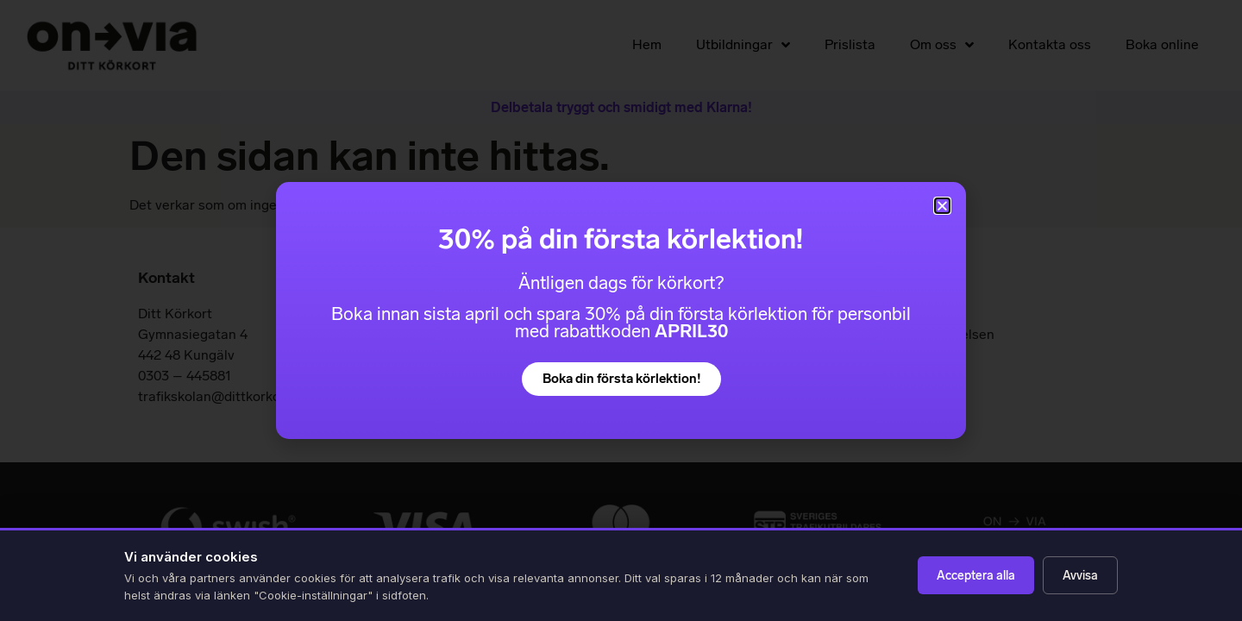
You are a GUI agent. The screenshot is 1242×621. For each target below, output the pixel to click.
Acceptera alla (976, 575)
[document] (621, 310)
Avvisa (1080, 575)
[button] (942, 205)
